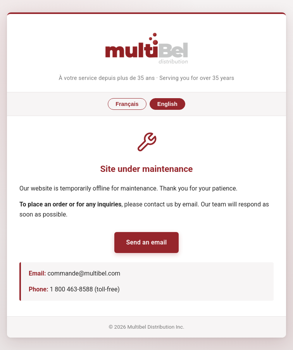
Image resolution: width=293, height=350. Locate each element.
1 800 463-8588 (71, 289)
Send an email (146, 242)
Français (126, 104)
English (167, 104)
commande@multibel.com (83, 273)
